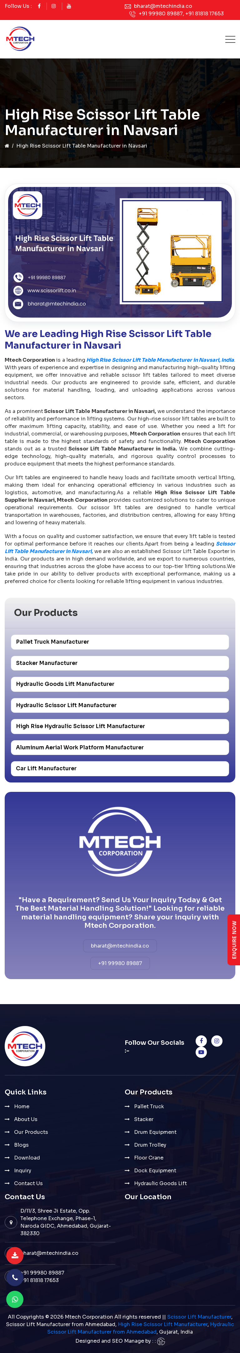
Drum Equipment (155, 1132)
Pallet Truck (149, 1106)
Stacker (143, 1119)
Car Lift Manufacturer (46, 768)
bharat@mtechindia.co (163, 6)
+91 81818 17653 (204, 13)
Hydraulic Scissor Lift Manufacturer (66, 705)
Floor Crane (148, 1157)
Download (27, 1157)
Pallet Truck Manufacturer (52, 642)
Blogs (21, 1145)
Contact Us (28, 1183)
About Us (26, 1119)
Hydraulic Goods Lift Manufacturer (65, 684)
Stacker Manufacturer (47, 663)
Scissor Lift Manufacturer (199, 1317)
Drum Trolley (150, 1145)
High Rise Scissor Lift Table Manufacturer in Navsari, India (159, 360)
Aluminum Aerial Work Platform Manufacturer (80, 747)
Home (21, 1106)
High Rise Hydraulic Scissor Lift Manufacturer (80, 726)
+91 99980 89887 (161, 13)
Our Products (31, 1132)
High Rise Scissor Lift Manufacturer (163, 1324)
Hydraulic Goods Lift (160, 1183)
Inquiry (22, 1170)
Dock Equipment (155, 1170)
